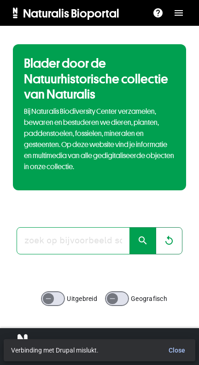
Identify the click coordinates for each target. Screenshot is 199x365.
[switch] (53, 298)
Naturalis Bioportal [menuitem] (71, 12)
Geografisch (149, 298)
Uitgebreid (82, 298)
